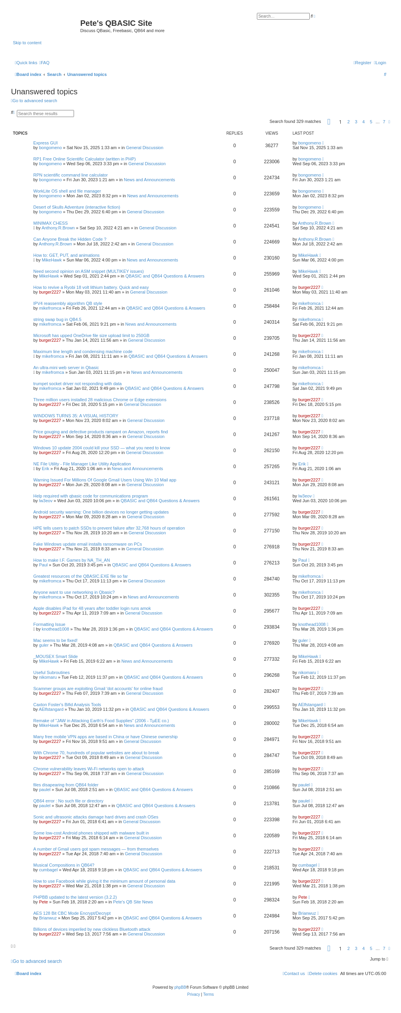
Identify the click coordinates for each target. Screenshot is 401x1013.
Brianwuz (48, 918)
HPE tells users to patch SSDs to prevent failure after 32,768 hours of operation (109, 528)
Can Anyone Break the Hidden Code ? (70, 239)
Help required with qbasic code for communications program (90, 496)
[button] (329, 123)
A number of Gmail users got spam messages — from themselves (96, 849)
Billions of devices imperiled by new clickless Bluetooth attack (91, 929)
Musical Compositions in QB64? (63, 865)
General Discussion (144, 147)
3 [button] (356, 121)
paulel (45, 789)
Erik (45, 468)
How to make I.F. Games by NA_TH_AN (71, 560)
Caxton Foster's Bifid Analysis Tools (67, 704)
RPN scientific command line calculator (70, 175)
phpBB (180, 987)
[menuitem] (44, 62)
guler (44, 645)
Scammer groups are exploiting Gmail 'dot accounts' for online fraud (98, 688)
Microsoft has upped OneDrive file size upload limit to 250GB (91, 335)
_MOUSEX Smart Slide (55, 656)
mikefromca (50, 308)
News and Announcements (149, 179)
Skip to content (27, 42)
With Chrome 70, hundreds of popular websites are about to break (96, 752)
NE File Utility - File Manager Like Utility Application (82, 463)
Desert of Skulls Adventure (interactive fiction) (76, 207)
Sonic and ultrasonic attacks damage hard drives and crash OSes (95, 817)
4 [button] (363, 121)
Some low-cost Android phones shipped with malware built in (91, 833)
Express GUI (45, 143)
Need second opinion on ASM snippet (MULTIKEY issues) (88, 271)
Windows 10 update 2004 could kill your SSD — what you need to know (101, 447)
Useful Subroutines (51, 672)
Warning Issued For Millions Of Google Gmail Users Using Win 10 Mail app (104, 480)
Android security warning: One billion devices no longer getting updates (101, 512)
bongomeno (50, 147)
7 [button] (384, 121)
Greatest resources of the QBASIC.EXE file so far (80, 576)
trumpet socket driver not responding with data (77, 383)
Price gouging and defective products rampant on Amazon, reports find (100, 431)
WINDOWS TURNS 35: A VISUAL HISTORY (75, 415)
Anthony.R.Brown (58, 227)
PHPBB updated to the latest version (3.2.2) (75, 897)
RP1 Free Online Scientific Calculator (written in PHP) (84, 159)
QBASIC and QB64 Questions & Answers (164, 276)
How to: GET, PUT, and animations (66, 255)
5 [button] (371, 121)
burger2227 (50, 292)
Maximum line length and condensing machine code (82, 351)
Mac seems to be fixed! (55, 640)
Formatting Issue (49, 624)
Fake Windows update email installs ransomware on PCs (87, 544)
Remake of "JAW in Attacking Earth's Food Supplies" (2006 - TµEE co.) (101, 720)
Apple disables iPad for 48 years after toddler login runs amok (92, 608)
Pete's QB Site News (133, 901)
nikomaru (48, 677)
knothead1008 (55, 629)
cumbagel (48, 869)
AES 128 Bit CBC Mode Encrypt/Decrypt (71, 913)
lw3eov (45, 500)
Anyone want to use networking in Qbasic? (74, 592)
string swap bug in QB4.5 (57, 319)
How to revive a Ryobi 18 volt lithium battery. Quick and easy (91, 287)
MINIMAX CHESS (50, 223)
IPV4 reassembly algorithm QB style (67, 303)
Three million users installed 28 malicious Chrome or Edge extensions (99, 399)
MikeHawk (52, 260)
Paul (43, 564)
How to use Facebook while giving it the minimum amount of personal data (104, 881)
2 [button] (348, 121)
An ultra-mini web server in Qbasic (66, 367)
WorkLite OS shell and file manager (67, 191)
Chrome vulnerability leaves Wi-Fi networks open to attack (88, 768)
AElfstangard (51, 709)
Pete (43, 901)
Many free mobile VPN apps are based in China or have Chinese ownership (105, 736)
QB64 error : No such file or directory (68, 801)
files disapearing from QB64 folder (65, 784)
